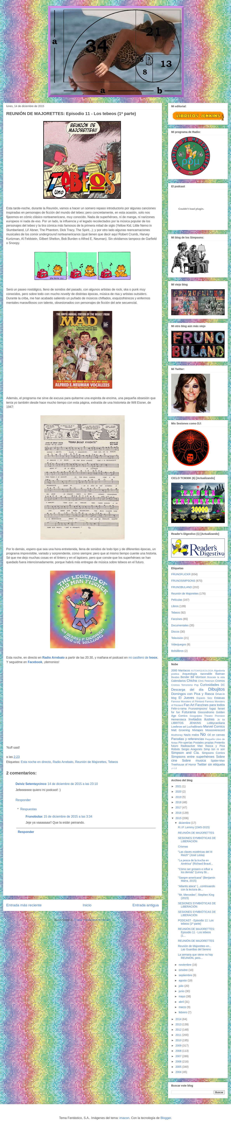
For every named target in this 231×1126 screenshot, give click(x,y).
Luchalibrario (194, 726)
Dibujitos (216, 689)
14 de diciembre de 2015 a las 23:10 (73, 784)
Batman (220, 673)
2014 (178, 1019)
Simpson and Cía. (185, 753)
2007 (178, 1056)
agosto (183, 980)
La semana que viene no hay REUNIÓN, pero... (195, 956)
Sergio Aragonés (191, 749)
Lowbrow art (178, 726)
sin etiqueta (216, 764)
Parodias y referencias (187, 739)
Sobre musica (194, 760)
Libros (175, 606)
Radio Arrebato (63, 762)
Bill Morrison (198, 677)
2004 (178, 1072)
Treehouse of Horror (183, 764)
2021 (178, 786)
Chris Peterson (206, 681)
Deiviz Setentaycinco (31, 784)
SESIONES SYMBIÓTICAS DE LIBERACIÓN (197, 839)
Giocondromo (206, 712)
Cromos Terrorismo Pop (185, 685)
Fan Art (189, 705)
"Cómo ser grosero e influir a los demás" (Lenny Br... (195, 871)
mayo (182, 996)
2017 (178, 807)
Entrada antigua (146, 905)
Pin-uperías (185, 742)
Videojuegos (178, 644)
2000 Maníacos (180, 670)
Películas (176, 599)
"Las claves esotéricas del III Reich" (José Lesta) (195, 853)
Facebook (35, 662)
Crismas (183, 846)
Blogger (166, 1118)
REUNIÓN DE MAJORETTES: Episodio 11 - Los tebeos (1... (196, 932)
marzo (183, 1007)
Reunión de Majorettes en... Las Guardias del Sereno (194, 947)
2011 (178, 1034)
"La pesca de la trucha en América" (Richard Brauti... (195, 862)
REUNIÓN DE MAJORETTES (196, 832)
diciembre (185, 822)
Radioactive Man (192, 745)
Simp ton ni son (214, 749)
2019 (178, 797)
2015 (178, 818)
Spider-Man (218, 760)
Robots (175, 749)
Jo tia (221, 719)
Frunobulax (34, 816)
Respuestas (28, 809)
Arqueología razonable (197, 673)
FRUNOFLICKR (181, 574)
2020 (178, 791)
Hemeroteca (178, 719)
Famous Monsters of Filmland (187, 701)
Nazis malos (191, 734)
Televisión (177, 638)
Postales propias (203, 742)
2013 (178, 1024)
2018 (178, 802)
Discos (175, 631)
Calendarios (178, 680)
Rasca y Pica (215, 745)
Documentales (180, 625)
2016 (178, 812)
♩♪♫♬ (174, 768)
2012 (178, 1029)
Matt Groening (180, 730)
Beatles (175, 677)
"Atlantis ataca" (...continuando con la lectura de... (196, 888)
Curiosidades (209, 685)
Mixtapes (197, 730)
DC (223, 684)
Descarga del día (187, 689)
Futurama (189, 712)
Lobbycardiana (216, 722)
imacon (124, 1118)
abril (181, 1001)
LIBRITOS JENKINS (186, 722)
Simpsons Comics (213, 752)
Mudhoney (177, 735)
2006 (178, 1061)
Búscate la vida (216, 677)
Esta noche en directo (36, 762)
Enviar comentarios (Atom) (92, 920)
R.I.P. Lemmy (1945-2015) (194, 827)
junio (182, 991)
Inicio (87, 905)
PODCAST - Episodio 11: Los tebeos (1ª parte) (196, 922)
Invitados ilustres (201, 719)
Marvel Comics (214, 726)
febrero (183, 1012)
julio (181, 985)
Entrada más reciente (24, 905)
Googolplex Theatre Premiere (207, 716)
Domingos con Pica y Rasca (192, 694)
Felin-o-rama (179, 708)
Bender (185, 677)
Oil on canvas (216, 734)
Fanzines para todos (210, 705)
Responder (23, 800)
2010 (178, 1040)
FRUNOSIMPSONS (183, 580)
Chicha (192, 681)
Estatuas (219, 697)
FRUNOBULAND (181, 587)
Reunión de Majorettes (90, 762)
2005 (178, 1066)
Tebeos (113, 762)
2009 (178, 1045)
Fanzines (176, 619)
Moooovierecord (215, 730)
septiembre (186, 975)
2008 (178, 1050)
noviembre (185, 964)
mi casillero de (143, 657)
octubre (183, 970)
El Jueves (186, 698)
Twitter (202, 764)
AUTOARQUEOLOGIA (202, 670)
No (203, 734)
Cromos (220, 680)
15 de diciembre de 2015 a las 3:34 (68, 816)
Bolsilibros (177, 650)
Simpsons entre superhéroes (192, 757)
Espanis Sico (204, 698)
